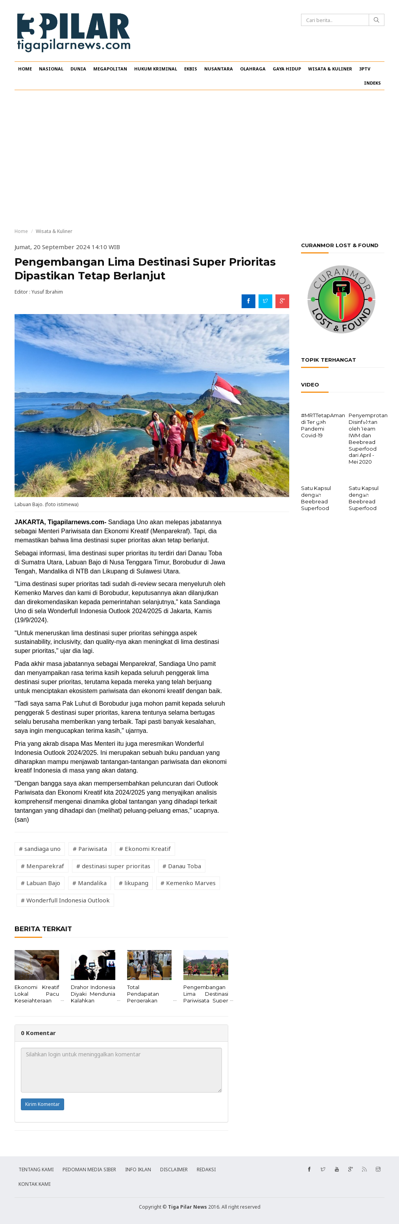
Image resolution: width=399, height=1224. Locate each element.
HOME (25, 69)
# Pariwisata (90, 848)
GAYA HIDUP (287, 69)
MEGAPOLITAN (110, 69)
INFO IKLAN (138, 1169)
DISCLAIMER (174, 1169)
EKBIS (190, 69)
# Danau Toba (182, 866)
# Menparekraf (42, 866)
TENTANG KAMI (36, 1169)
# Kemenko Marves (188, 883)
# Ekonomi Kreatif (145, 848)
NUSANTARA (218, 69)
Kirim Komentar (42, 1104)
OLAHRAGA (253, 69)
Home (21, 231)
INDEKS (372, 83)
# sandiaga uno (40, 848)
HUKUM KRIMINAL (155, 69)
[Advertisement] (199, 159)
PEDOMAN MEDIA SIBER (89, 1169)
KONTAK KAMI (34, 1184)
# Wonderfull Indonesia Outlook (65, 900)
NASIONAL (51, 69)
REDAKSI (206, 1169)
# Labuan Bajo (40, 883)
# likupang (133, 883)
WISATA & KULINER (330, 69)
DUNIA (78, 69)
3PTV (364, 69)
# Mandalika (89, 883)
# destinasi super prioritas (113, 866)
